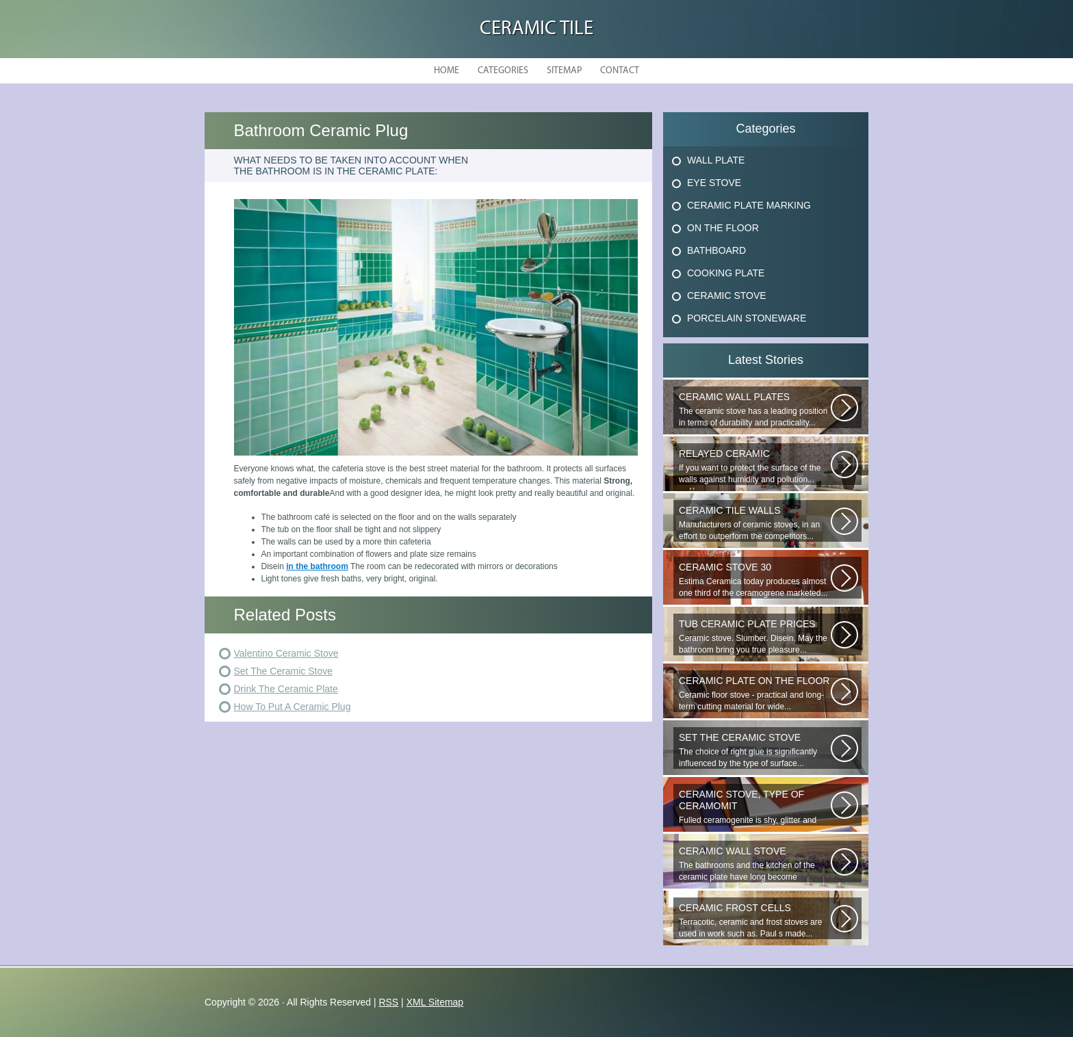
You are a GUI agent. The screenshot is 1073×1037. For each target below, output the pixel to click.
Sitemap (564, 71)
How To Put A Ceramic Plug (292, 706)
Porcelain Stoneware (746, 318)
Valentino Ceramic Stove (286, 653)
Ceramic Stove (726, 295)
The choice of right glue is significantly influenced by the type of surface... (755, 750)
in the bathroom (317, 566)
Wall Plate (716, 160)
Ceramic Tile (536, 29)
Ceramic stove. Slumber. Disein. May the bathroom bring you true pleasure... (755, 636)
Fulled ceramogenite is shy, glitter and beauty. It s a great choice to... (755, 807)
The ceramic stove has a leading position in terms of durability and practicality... (755, 409)
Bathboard (716, 250)
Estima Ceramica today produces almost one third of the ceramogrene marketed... (755, 580)
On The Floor (723, 227)
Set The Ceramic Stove (283, 671)
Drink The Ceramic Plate (286, 688)
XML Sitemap (435, 1002)
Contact (619, 71)
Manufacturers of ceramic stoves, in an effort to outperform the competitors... (755, 523)
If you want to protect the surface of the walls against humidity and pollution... (755, 466)
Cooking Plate (725, 272)
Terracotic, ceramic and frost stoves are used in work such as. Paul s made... (755, 920)
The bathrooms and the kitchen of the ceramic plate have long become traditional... (755, 863)
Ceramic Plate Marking (749, 205)
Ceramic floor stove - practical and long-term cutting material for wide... (755, 693)
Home (446, 71)
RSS (388, 1002)
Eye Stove (714, 182)
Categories (503, 71)
